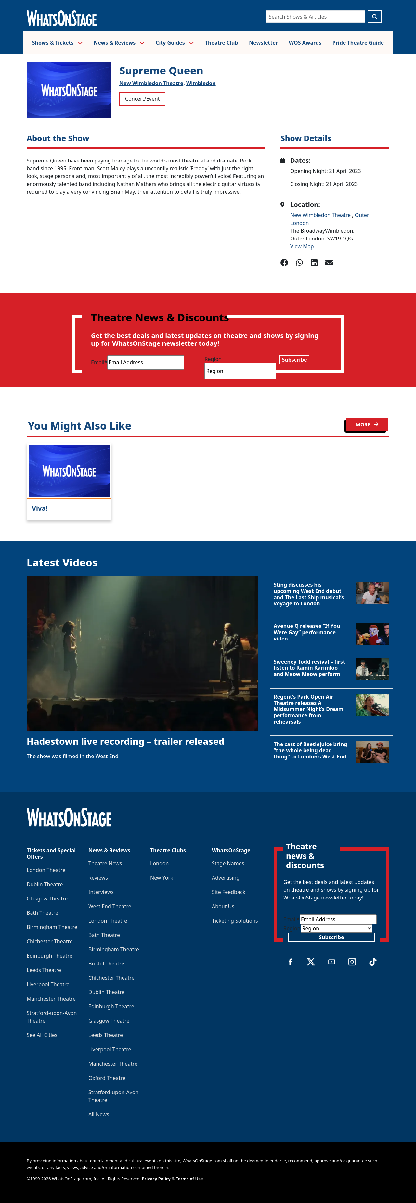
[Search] (315, 16)
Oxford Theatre (106, 1077)
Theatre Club (221, 42)
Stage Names (228, 863)
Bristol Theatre (106, 963)
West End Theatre (109, 906)
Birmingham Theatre (52, 927)
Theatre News (105, 863)
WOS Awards (305, 42)
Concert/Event (142, 98)
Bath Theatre (42, 912)
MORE (367, 424)
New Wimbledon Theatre (321, 215)
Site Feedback (228, 892)
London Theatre (46, 869)
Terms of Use (189, 1179)
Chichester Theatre (50, 941)
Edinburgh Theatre (49, 955)
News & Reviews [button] (119, 42)
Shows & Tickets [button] (57, 42)
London (159, 863)
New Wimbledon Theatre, (152, 83)
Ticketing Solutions (235, 920)
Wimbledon (201, 83)
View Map (302, 246)
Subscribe (294, 359)
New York (161, 877)
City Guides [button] (175, 42)
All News (98, 1114)
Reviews (98, 877)
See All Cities (42, 1035)
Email (99, 362)
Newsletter (263, 42)
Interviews (101, 892)
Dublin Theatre (45, 884)
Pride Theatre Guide (358, 42)
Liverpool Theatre (48, 984)
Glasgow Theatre (47, 898)
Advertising (226, 877)
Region (213, 359)
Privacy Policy (156, 1179)
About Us (223, 906)
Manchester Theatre (51, 998)
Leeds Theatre (44, 970)
